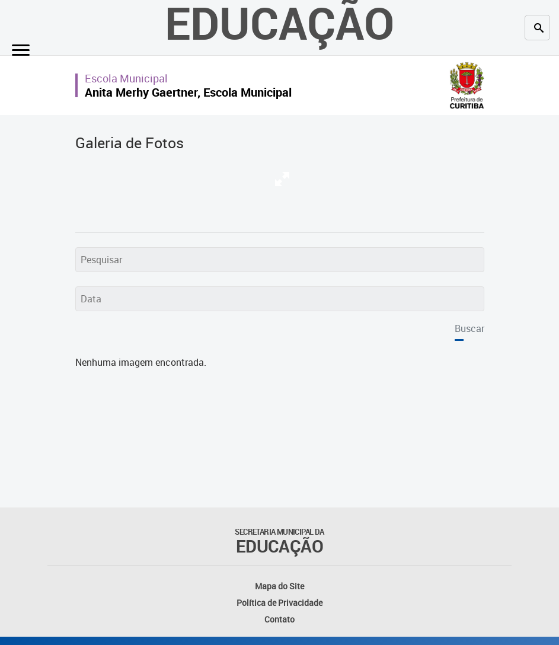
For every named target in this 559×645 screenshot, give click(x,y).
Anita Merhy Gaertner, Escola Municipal (188, 92)
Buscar (469, 328)
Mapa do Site (279, 586)
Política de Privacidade (279, 602)
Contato (279, 619)
